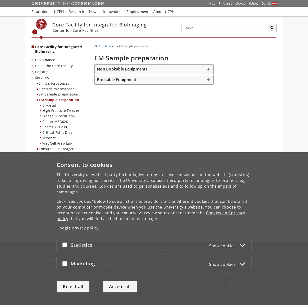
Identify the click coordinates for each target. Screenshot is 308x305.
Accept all (120, 286)
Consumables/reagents (58, 148)
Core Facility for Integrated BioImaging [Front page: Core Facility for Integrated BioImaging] (58, 49)
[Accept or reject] (66, 245)
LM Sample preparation (58, 94)
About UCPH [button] (164, 11)
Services (42, 77)
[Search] (272, 28)
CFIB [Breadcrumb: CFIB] (97, 46)
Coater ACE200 (54, 127)
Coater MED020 (55, 121)
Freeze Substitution (58, 116)
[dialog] (154, 228)
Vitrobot (49, 138)
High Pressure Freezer (60, 110)
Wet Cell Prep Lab (57, 143)
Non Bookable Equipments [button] (122, 69)
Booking (41, 72)
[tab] (154, 69)
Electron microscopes (57, 89)
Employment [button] (137, 11)
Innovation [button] (112, 11)
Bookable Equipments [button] (117, 79)
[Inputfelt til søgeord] (224, 28)
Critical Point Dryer (58, 132)
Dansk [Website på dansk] (266, 3)
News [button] (93, 11)
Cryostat (49, 105)
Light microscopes (54, 83)
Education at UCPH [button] (48, 11)
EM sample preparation (59, 99)
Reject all (73, 286)
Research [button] (76, 11)
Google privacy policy (78, 228)
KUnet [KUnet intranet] (253, 3)
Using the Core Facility (54, 66)
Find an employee (232, 3)
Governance (45, 59)
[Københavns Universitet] (39, 29)
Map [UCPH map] (212, 3)
